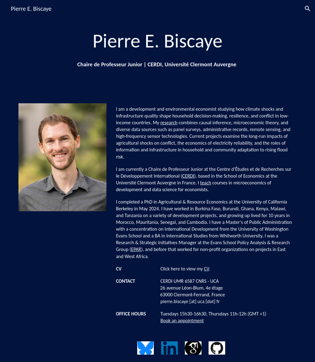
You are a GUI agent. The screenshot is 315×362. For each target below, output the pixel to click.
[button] (307, 8)
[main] (157, 48)
